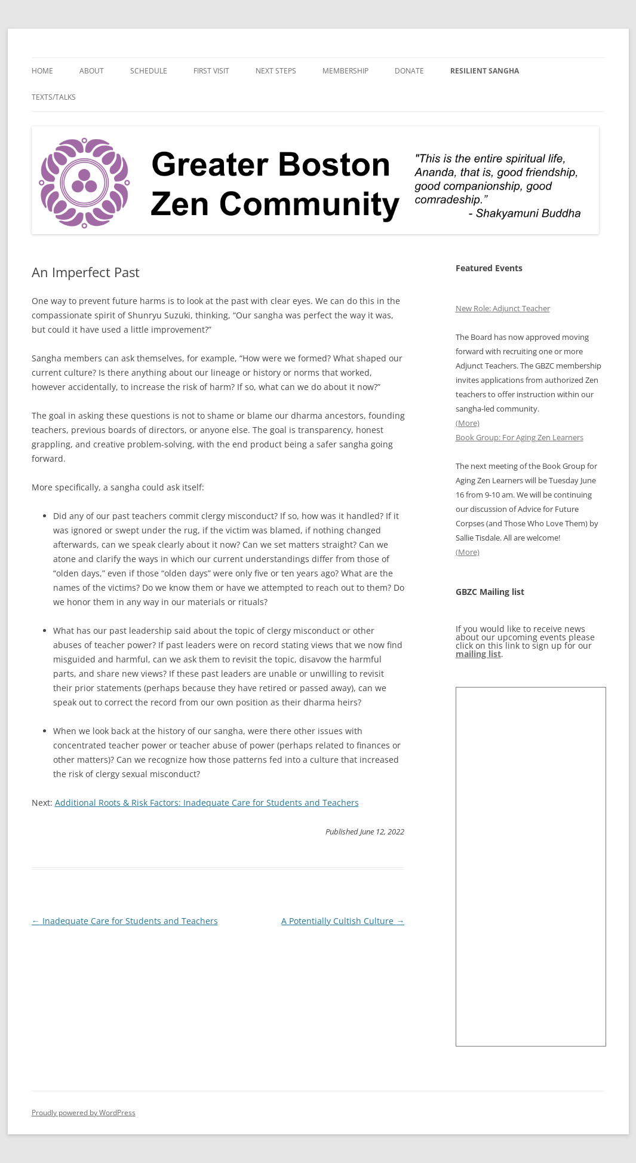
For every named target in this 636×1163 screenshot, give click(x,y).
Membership (345, 71)
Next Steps (276, 71)
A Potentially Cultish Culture (342, 920)
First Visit (211, 71)
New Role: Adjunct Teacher (503, 308)
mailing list (478, 653)
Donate (409, 71)
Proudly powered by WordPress (84, 1112)
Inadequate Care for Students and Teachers (125, 920)
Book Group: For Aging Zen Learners (519, 437)
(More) (468, 423)
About (91, 71)
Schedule (148, 71)
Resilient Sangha (484, 71)
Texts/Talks (54, 97)
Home (42, 71)
